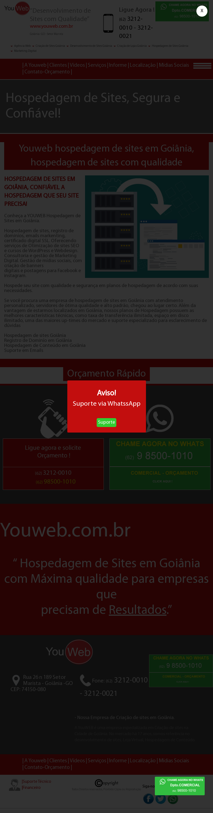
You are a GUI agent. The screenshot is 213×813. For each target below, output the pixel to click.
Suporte (106, 422)
